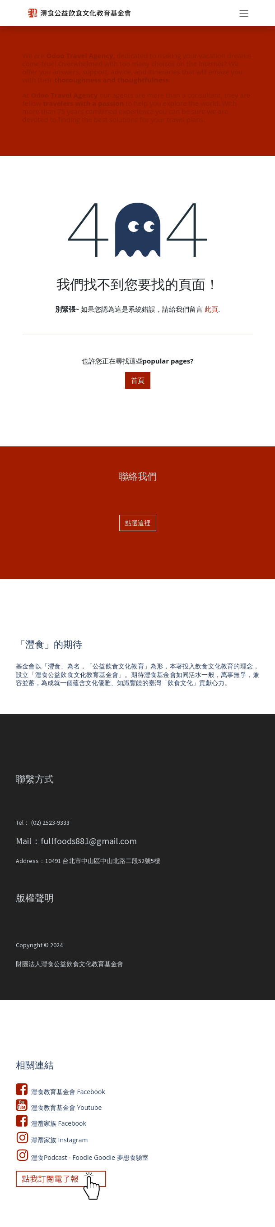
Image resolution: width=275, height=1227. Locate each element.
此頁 (211, 309)
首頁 (137, 380)
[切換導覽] (244, 13)
